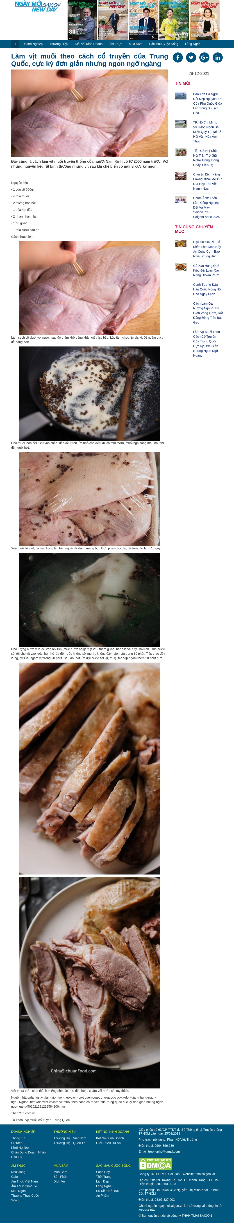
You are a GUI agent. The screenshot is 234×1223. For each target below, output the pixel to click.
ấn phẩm (102, 1195)
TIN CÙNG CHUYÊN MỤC (194, 229)
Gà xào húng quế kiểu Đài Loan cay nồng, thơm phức (206, 270)
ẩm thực (115, 44)
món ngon (18, 1191)
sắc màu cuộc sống (163, 44)
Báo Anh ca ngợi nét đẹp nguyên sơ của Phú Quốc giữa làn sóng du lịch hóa (207, 103)
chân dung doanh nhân (28, 1152)
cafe (14, 1176)
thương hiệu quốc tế (69, 1143)
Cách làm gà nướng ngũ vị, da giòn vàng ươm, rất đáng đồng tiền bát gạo (208, 313)
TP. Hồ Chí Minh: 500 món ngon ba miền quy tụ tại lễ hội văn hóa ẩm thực (207, 132)
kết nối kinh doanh (88, 44)
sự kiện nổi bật (107, 1191)
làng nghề (192, 44)
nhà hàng (18, 1172)
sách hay (103, 1172)
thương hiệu (58, 44)
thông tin (18, 1138)
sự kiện (17, 1143)
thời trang (103, 1176)
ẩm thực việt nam (24, 1181)
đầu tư (16, 1157)
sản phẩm (61, 1176)
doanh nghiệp (33, 44)
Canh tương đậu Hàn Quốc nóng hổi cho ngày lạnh (207, 289)
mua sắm (135, 44)
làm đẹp (102, 1181)
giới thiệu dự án (108, 1143)
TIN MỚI (182, 83)
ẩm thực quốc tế (24, 1186)
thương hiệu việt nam (70, 1138)
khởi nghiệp (20, 1147)
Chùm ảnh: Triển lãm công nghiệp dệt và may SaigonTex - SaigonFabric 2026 (206, 207)
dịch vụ (59, 1181)
